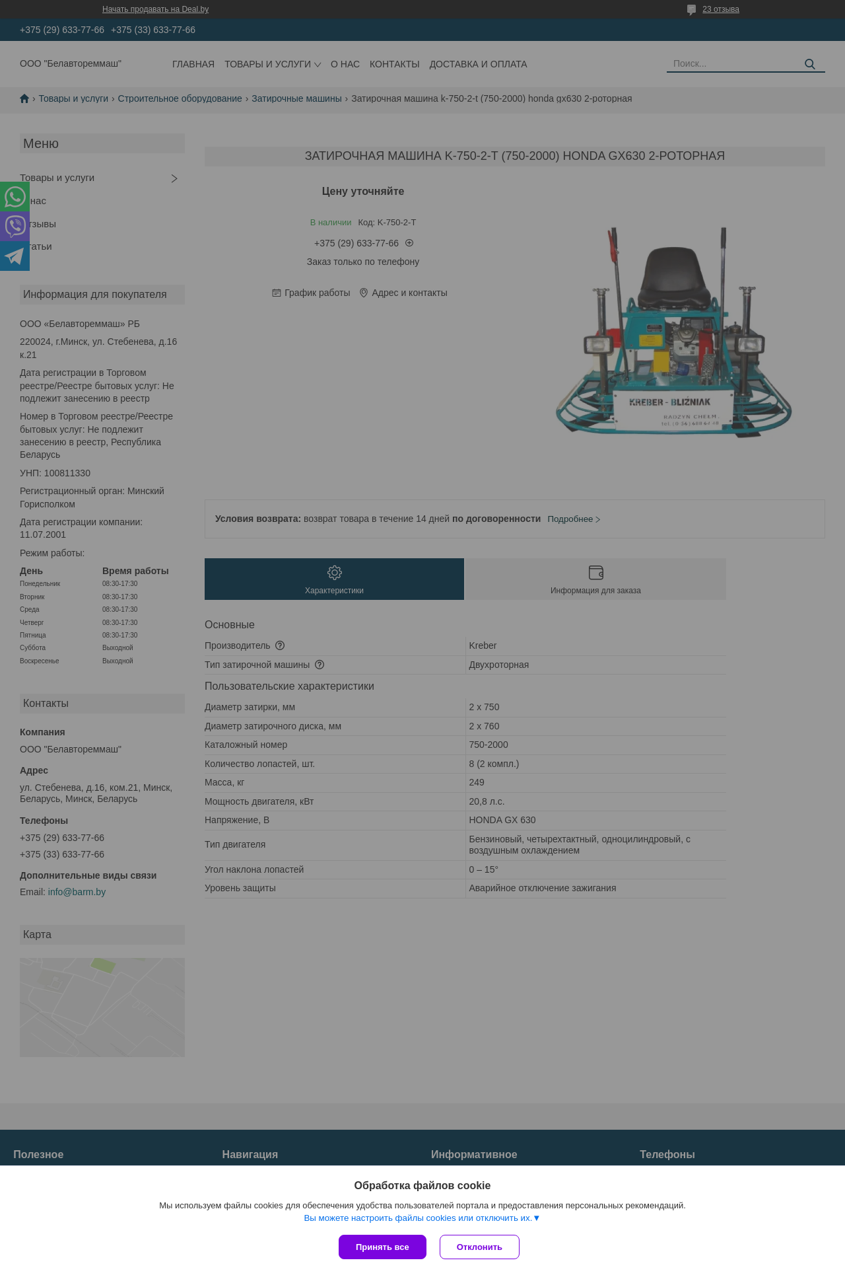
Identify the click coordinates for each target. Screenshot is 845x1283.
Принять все (382, 1247)
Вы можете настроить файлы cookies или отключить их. (418, 1218)
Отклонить (479, 1247)
